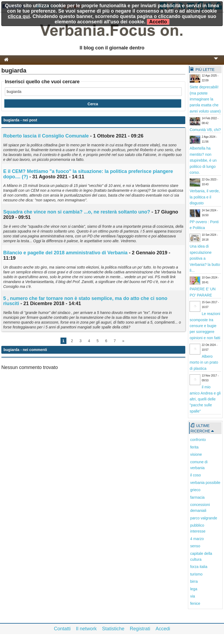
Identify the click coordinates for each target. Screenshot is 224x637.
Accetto (158, 21)
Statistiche (113, 628)
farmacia (197, 497)
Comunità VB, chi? (205, 130)
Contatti (62, 628)
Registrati (140, 628)
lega (193, 589)
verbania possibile (205, 482)
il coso (195, 475)
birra (194, 581)
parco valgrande (203, 518)
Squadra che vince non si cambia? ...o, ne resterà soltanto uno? (76, 212)
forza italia (198, 566)
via (192, 596)
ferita (194, 447)
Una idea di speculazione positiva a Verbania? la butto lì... (205, 258)
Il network (86, 628)
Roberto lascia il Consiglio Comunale (46, 136)
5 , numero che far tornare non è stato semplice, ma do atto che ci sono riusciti (85, 301)
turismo (196, 574)
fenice (195, 603)
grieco (195, 490)
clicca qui (19, 16)
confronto (198, 439)
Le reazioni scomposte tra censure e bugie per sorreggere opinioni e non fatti (205, 326)
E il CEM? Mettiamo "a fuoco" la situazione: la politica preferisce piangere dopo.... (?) (88, 174)
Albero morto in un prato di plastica (204, 362)
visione (196, 454)
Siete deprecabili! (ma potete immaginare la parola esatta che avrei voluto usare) (205, 99)
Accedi (163, 628)
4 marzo (197, 539)
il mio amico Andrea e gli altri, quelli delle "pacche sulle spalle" (205, 399)
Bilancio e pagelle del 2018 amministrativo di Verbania (65, 252)
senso (195, 546)
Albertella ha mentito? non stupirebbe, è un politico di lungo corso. (203, 160)
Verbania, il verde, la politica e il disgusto (205, 197)
